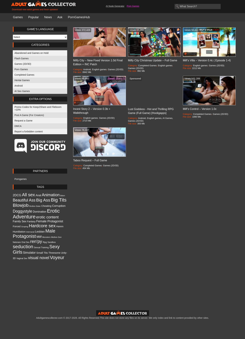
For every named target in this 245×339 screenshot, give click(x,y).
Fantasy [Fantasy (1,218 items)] (31, 221)
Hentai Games (22, 80)
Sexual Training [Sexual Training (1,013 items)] (41, 247)
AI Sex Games (22, 91)
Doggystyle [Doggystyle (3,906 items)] (22, 211)
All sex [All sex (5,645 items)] (28, 194)
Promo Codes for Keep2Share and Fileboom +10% (37, 108)
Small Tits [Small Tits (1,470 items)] (42, 252)
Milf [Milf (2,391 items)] (39, 236)
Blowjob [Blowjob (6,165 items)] (21, 205)
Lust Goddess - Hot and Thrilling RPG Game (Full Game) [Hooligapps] (151, 111)
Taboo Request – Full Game (90, 160)
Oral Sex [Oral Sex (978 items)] (25, 242)
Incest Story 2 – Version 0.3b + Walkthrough (91, 110)
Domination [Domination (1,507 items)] (39, 211)
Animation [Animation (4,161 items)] (51, 195)
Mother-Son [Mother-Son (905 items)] (56, 237)
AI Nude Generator (115, 6)
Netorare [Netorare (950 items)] (17, 242)
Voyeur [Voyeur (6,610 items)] (57, 257)
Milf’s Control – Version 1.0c (200, 108)
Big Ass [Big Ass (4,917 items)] (43, 200)
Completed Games (24, 74)
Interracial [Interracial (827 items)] (30, 232)
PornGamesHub (79, 17)
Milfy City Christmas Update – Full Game (152, 60)
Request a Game (23, 120)
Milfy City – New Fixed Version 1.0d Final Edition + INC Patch (98, 62)
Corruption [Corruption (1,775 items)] (59, 205)
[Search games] (198, 6)
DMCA (17, 126)
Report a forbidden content (28, 131)
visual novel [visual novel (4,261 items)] (38, 257)
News (48, 17)
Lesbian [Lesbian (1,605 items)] (40, 231)
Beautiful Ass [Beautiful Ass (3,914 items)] (24, 200)
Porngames (20, 179)
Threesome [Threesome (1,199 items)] (54, 252)
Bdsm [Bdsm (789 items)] (62, 196)
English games (99, 69)
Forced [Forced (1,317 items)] (16, 226)
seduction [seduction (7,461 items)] (23, 246)
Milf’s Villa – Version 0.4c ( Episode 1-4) (207, 60)
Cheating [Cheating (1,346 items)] (46, 206)
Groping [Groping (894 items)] (24, 227)
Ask (59, 17)
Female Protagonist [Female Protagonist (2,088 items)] (49, 221)
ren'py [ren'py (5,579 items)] (36, 241)
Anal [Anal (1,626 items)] (38, 195)
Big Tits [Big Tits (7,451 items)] (59, 200)
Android (18, 85)
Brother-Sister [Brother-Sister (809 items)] (35, 206)
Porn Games (133, 6)
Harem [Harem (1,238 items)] (59, 226)
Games (18, 17)
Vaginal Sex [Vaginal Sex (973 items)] (21, 258)
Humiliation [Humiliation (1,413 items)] (19, 231)
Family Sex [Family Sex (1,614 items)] (19, 221)
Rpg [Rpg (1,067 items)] (45, 242)
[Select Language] (40, 37)
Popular (33, 17)
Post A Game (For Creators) (29, 115)
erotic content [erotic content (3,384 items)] (47, 217)
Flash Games (21, 58)
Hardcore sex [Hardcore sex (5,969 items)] (42, 225)
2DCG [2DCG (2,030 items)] (17, 195)
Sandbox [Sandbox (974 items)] (51, 242)
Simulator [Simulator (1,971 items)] (29, 252)
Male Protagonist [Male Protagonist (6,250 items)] (34, 233)
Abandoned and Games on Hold (31, 53)
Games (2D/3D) (22, 64)
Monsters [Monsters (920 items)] (46, 237)
